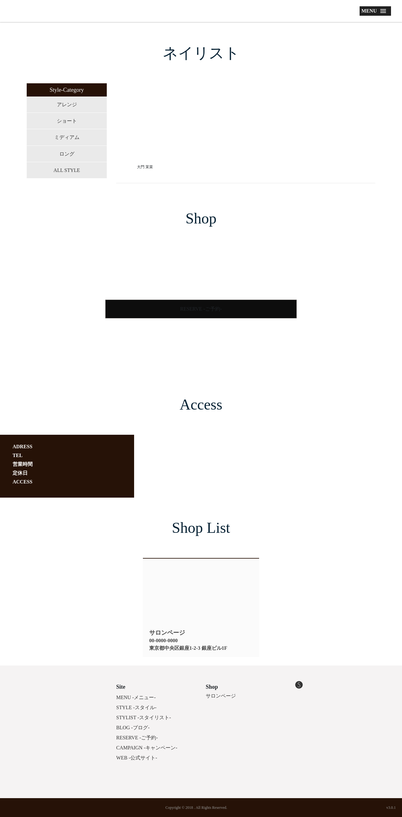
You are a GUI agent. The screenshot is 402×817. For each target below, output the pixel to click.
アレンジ (67, 104)
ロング (66, 154)
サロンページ (221, 695)
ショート (67, 121)
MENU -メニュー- (136, 697)
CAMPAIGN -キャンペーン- (146, 747)
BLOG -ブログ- (132, 727)
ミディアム (66, 137)
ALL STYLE (66, 170)
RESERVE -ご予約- (201, 309)
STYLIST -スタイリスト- (143, 717)
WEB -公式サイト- (136, 757)
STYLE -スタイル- (136, 707)
